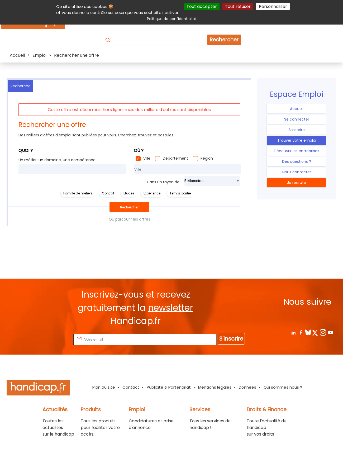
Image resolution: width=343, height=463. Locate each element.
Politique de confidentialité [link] (171, 18)
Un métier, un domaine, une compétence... (58, 160)
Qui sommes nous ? (283, 387)
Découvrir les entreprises (296, 151)
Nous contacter (296, 172)
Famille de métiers (78, 193)
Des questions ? (296, 161)
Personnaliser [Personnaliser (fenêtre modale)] (273, 6)
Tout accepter (202, 6)
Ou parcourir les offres (129, 219)
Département (175, 158)
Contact (130, 387)
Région (207, 158)
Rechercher (224, 39)
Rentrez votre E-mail (51, 339)
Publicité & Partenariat (169, 387)
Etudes (128, 193)
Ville (146, 158)
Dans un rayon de (163, 182)
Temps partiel (181, 193)
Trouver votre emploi (296, 140)
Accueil (296, 108)
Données (247, 387)
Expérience (152, 193)
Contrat (108, 193)
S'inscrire (297, 129)
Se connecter (296, 119)
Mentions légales (214, 387)
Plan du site (103, 387)
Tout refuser (238, 6)
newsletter (170, 308)
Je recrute (296, 182)
